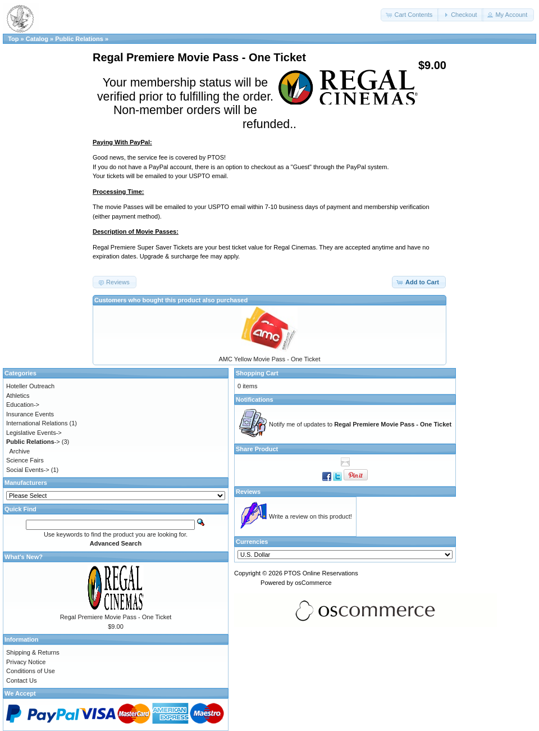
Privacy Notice (25, 662)
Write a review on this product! (310, 516)
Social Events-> (27, 469)
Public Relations (79, 38)
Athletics (18, 395)
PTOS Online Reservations (321, 573)
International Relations (36, 423)
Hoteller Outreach (30, 386)
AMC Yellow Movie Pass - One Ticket (270, 359)
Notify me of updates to (360, 424)
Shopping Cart (257, 373)
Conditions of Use (30, 671)
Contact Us (21, 680)
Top (13, 38)
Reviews (248, 491)
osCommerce (313, 582)
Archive (20, 451)
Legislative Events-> (34, 432)
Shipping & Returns (33, 652)
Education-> (22, 404)
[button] (410, 14)
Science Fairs (25, 460)
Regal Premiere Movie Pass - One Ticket (116, 617)
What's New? (23, 556)
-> (33, 441)
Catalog (37, 38)
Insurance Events (30, 414)
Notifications (254, 399)
